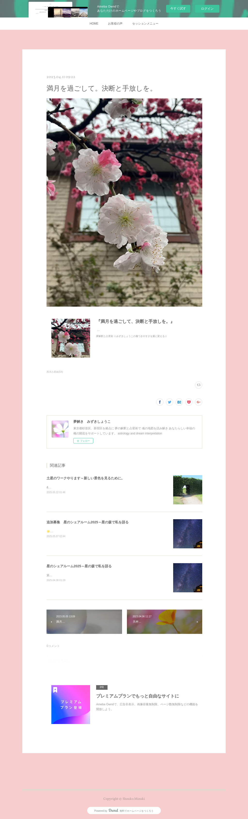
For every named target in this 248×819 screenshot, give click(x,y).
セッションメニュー (145, 23)
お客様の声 (115, 23)
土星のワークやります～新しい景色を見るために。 (85, 478)
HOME (94, 23)
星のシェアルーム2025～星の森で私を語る (79, 566)
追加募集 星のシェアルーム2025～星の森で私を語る (87, 522)
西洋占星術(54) (54, 372)
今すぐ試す (178, 8)
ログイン (207, 8)
